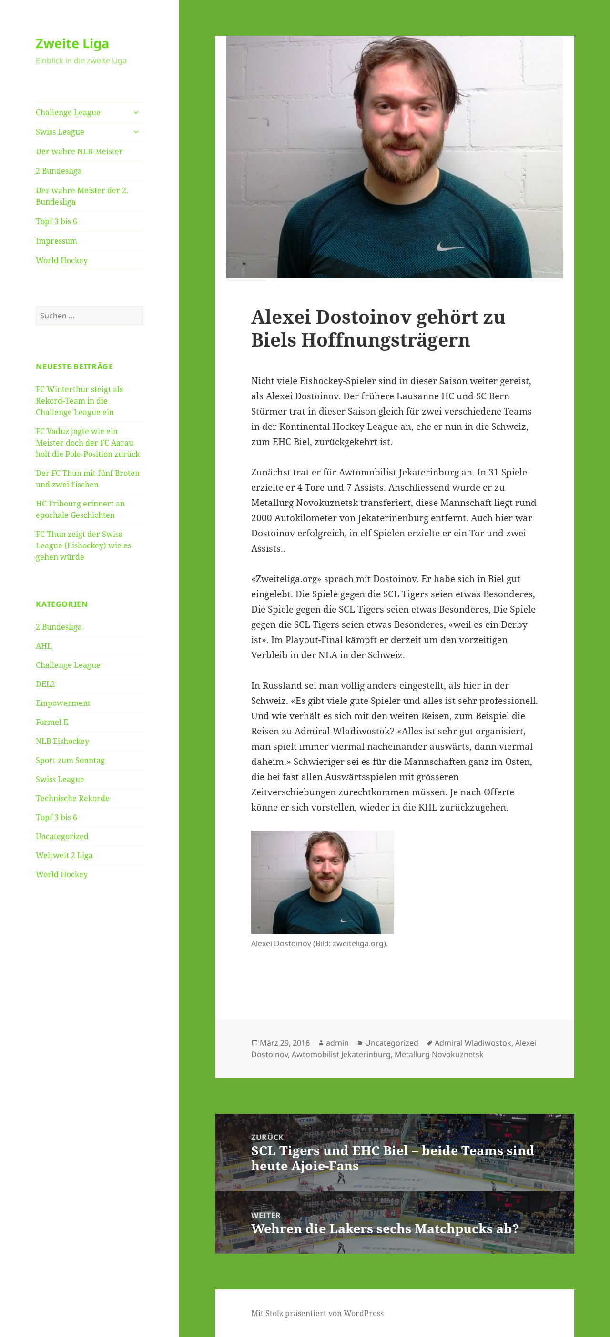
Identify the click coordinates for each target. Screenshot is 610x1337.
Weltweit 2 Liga (64, 855)
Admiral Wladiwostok (473, 1043)
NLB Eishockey (62, 741)
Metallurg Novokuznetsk (439, 1054)
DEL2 (45, 684)
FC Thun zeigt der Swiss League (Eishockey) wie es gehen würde (83, 545)
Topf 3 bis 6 (56, 221)
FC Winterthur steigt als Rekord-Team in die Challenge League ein (79, 400)
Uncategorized (62, 836)
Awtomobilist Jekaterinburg (341, 1054)
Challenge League (68, 112)
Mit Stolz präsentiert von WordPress (317, 1313)
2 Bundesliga (59, 171)
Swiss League (60, 132)
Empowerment (63, 703)
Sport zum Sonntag (70, 760)
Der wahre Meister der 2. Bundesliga (82, 196)
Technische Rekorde (73, 798)
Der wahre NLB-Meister (79, 151)
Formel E (52, 722)
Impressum (56, 241)
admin (337, 1043)
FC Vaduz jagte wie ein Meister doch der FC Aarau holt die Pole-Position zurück (88, 442)
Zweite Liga (72, 43)
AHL (44, 646)
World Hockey (62, 260)
